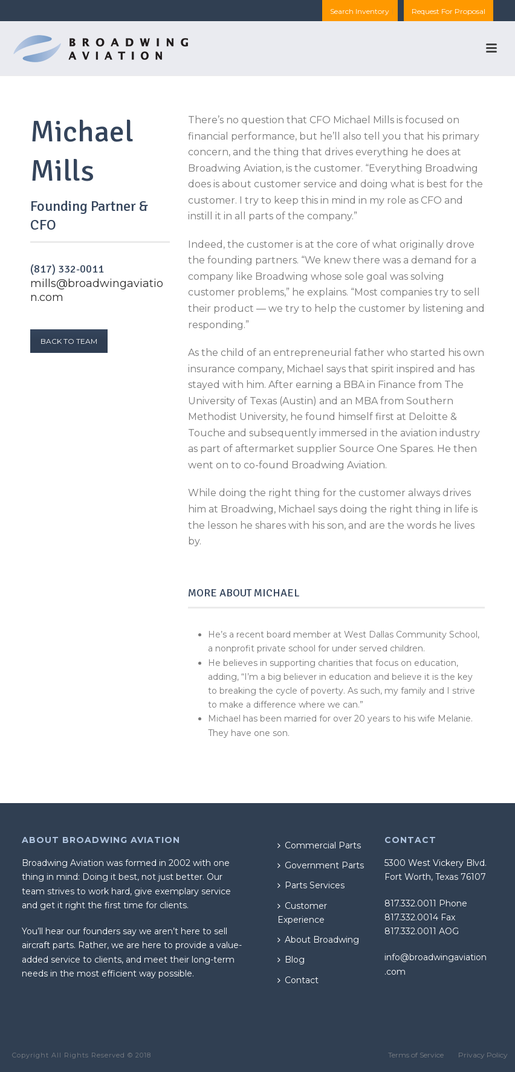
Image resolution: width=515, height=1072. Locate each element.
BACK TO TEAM (68, 341)
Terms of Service (416, 1054)
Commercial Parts (319, 845)
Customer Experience (302, 912)
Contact (298, 980)
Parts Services (311, 885)
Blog (291, 959)
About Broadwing (318, 939)
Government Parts (320, 865)
